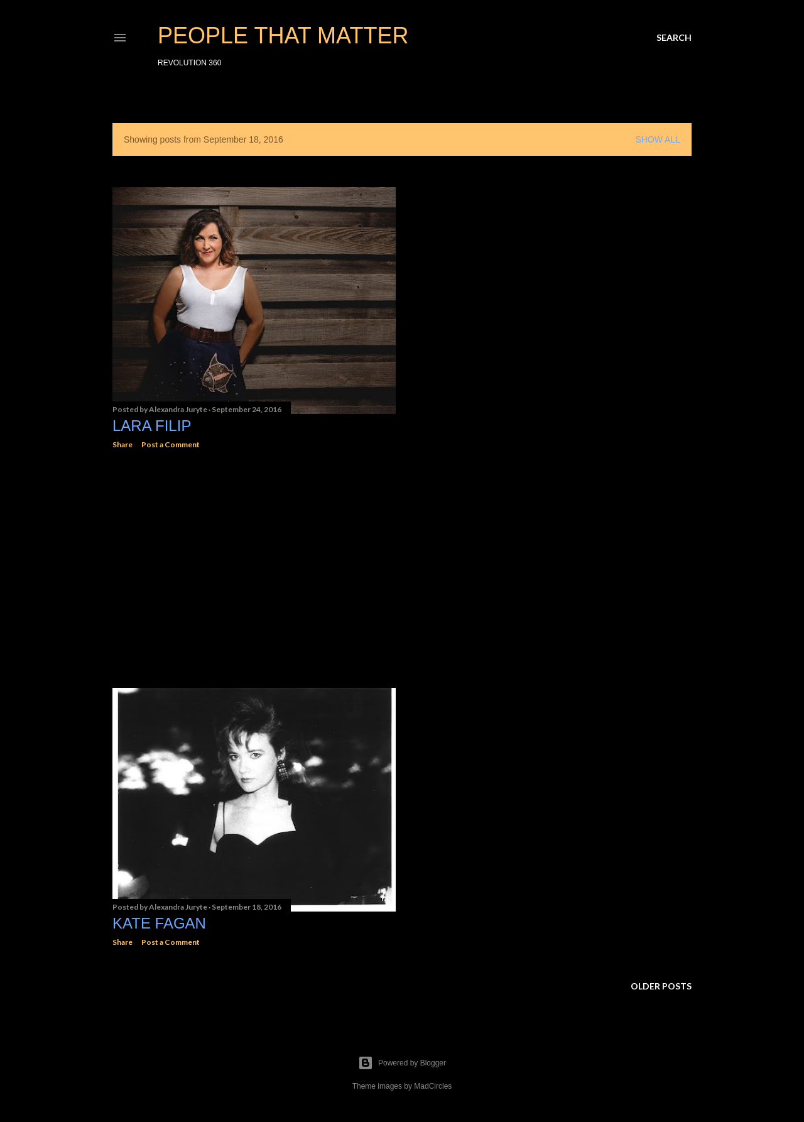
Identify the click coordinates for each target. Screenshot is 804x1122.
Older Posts (661, 986)
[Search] (674, 38)
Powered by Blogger (402, 1062)
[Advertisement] (254, 568)
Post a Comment (170, 444)
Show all (657, 139)
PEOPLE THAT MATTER (283, 35)
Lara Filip (151, 425)
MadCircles (433, 1086)
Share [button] (122, 444)
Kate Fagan (159, 923)
